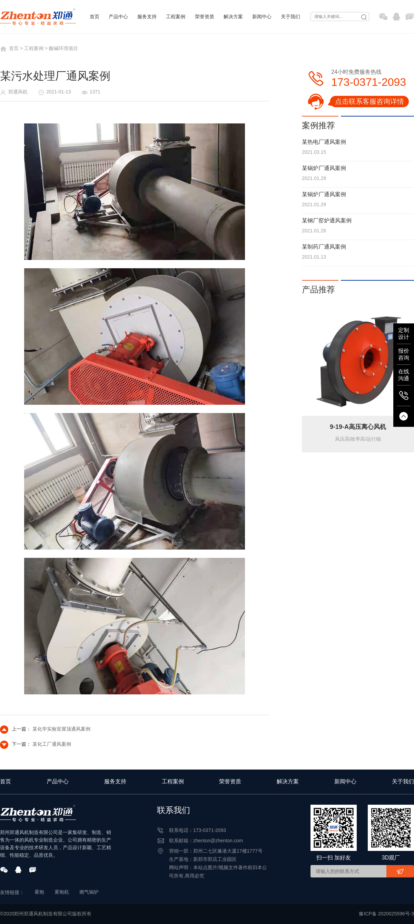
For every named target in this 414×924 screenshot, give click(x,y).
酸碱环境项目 (63, 48)
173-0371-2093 (368, 82)
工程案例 (175, 16)
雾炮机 (62, 892)
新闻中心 (262, 16)
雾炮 (39, 892)
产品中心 (118, 16)
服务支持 (147, 16)
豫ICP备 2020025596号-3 (386, 913)
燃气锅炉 (89, 892)
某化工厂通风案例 (51, 744)
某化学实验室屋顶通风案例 (61, 729)
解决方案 (233, 16)
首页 (94, 16)
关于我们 (290, 16)
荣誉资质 (204, 16)
